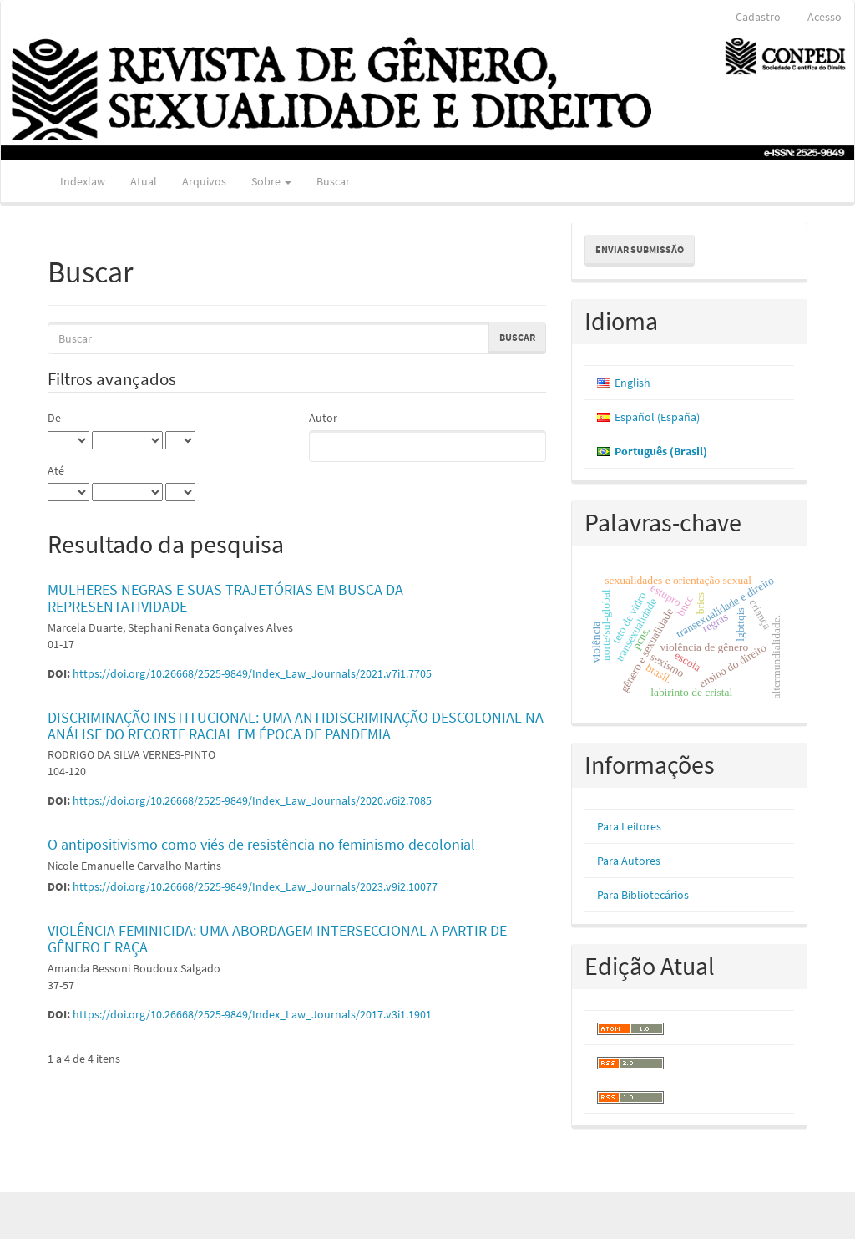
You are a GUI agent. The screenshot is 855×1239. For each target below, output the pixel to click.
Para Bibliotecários (643, 894)
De (54, 417)
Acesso (824, 16)
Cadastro (758, 16)
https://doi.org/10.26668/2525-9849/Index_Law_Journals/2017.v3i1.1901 (252, 1014)
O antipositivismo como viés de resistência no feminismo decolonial (261, 844)
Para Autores (628, 860)
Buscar (333, 181)
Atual (143, 181)
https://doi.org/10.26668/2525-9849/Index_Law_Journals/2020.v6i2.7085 (252, 800)
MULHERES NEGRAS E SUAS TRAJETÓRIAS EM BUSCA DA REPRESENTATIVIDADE (225, 598)
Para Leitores (629, 826)
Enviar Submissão (639, 249)
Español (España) (657, 416)
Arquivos (204, 181)
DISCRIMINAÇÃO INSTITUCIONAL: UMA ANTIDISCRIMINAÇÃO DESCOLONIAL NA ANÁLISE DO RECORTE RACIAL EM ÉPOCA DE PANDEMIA (296, 726)
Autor (323, 417)
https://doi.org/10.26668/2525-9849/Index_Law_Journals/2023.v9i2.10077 (255, 886)
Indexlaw (82, 181)
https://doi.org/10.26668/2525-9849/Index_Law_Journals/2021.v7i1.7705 (252, 673)
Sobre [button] (271, 181)
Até (56, 470)
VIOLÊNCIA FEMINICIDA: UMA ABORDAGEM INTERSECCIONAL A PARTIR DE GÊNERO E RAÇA (277, 939)
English (632, 382)
